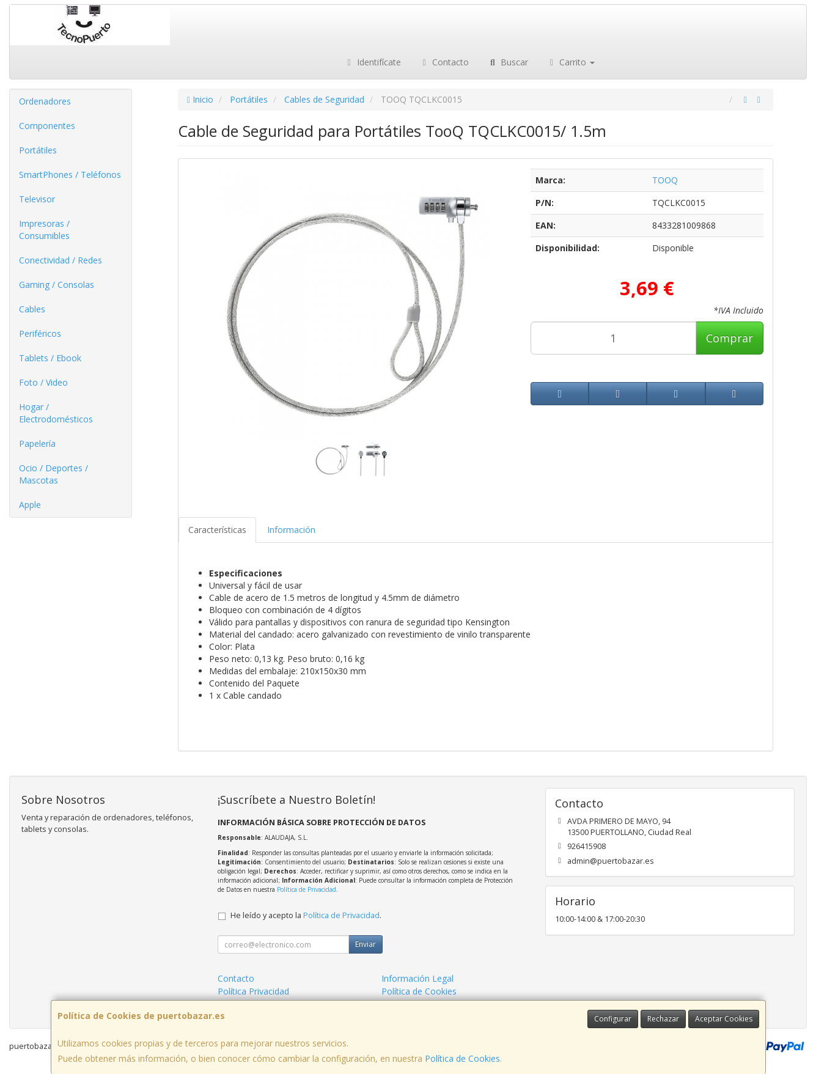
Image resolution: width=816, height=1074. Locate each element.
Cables (32, 309)
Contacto (444, 62)
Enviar (365, 944)
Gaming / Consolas (56, 284)
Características (217, 529)
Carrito (570, 62)
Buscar (507, 62)
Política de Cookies (462, 1058)
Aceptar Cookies (723, 1018)
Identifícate (372, 62)
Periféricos (40, 333)
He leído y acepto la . (305, 915)
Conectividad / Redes (60, 260)
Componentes (47, 125)
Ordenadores (45, 101)
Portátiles (38, 150)
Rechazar (663, 1018)
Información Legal (417, 978)
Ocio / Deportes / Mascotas (53, 474)
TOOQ (665, 180)
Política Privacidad (253, 991)
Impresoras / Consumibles (44, 229)
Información (291, 529)
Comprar (729, 338)
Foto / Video (43, 382)
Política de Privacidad (306, 889)
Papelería (37, 443)
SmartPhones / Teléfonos (70, 174)
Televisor (37, 199)
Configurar (612, 1018)
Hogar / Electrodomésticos (56, 413)
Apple (30, 504)
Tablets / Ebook (50, 358)
